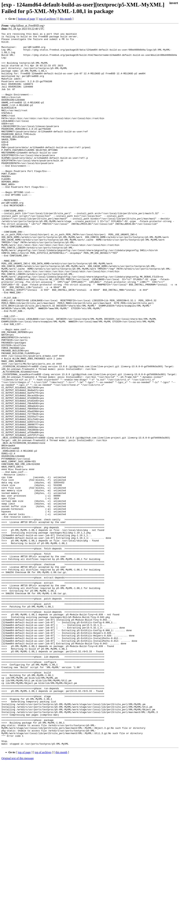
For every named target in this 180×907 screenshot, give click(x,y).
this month (66, 18)
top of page (24, 894)
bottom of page (26, 18)
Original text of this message (17, 900)
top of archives (47, 18)
